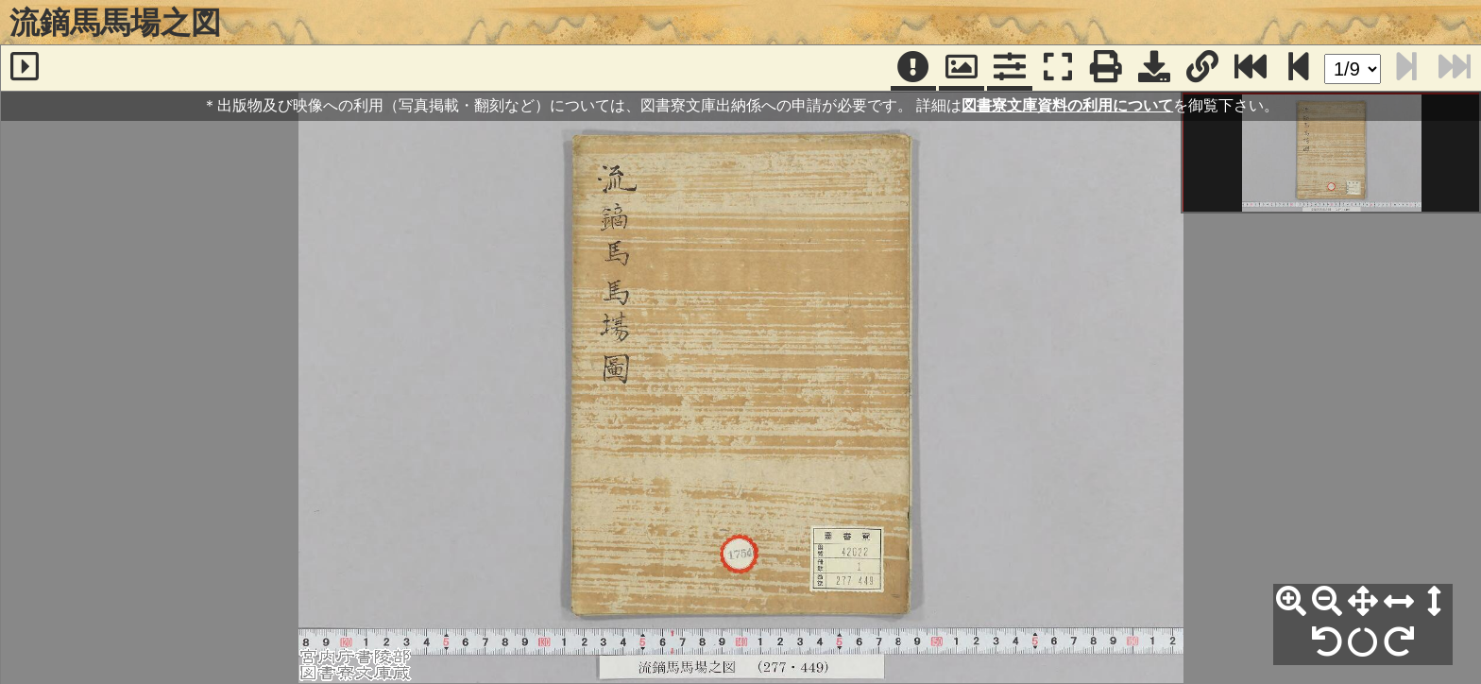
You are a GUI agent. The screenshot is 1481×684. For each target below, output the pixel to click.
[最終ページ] (1250, 68)
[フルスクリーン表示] (1058, 68)
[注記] (913, 68)
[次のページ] (1298, 68)
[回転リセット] (1363, 642)
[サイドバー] (24, 68)
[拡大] (1291, 602)
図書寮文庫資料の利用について (1067, 105)
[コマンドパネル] (1009, 68)
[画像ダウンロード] (1154, 68)
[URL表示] (1202, 68)
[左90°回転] (1327, 642)
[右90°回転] (1399, 642)
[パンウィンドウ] (961, 68)
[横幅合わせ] (1399, 602)
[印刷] (1106, 68)
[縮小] (1327, 602)
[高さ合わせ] (1435, 602)
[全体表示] (1363, 602)
